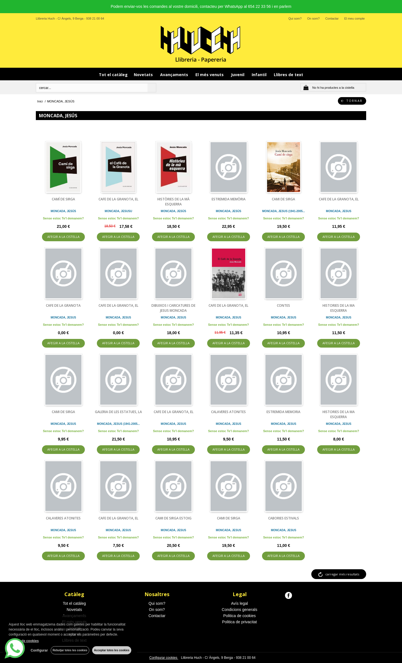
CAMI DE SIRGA (283, 199)
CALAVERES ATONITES (228, 411)
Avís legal (239, 603)
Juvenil (238, 74)
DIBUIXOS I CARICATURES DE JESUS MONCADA (173, 308)
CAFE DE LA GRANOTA (63, 305)
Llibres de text (288, 74)
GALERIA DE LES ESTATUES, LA (118, 411)
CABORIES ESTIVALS (283, 518)
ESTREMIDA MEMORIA (283, 411)
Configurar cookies (163, 658)
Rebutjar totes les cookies (70, 650)
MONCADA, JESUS (338, 211)
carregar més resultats (342, 574)
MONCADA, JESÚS (63, 211)
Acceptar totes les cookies (111, 650)
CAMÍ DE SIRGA (63, 199)
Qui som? (295, 18)
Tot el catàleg (113, 74)
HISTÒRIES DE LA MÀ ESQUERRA (173, 202)
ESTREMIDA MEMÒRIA (229, 199)
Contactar (332, 18)
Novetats (144, 74)
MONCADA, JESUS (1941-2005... (283, 211)
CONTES (283, 305)
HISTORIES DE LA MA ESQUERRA (338, 308)
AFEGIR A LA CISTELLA (63, 237)
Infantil (260, 74)
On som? (313, 18)
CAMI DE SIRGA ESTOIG (173, 518)
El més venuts (210, 74)
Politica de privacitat (239, 622)
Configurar (39, 650)
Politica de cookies (239, 615)
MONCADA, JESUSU (118, 211)
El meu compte (354, 18)
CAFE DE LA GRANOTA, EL (118, 199)
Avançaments (174, 74)
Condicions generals (239, 609)
